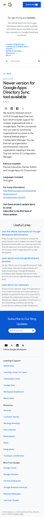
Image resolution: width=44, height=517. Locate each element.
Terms (21, 514)
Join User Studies (11, 500)
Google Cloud (10, 468)
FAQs (6, 443)
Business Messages (12, 494)
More (9, 55)
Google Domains (11, 474)
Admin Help (9, 366)
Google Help (9, 385)
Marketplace (9, 436)
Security (7, 410)
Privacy (15, 514)
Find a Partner (10, 430)
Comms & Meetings (15, 44)
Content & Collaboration (18, 47)
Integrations (9, 449)
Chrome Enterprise (12, 481)
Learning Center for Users (15, 372)
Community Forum (12, 379)
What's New (9, 398)
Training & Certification (14, 456)
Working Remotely (12, 423)
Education (11, 53)
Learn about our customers (15, 285)
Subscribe (32, 4)
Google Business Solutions (15, 487)
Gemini (10, 49)
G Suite (6, 102)
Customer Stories (11, 417)
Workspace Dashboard (14, 392)
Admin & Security (14, 51)
